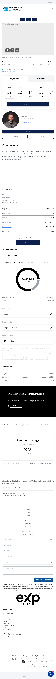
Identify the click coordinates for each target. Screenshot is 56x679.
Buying (28, 515)
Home (28, 509)
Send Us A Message (43, 580)
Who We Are (28, 526)
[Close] (51, 661)
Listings (28, 512)
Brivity (26, 674)
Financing (28, 520)
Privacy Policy (16, 676)
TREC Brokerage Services (28, 531)
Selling (28, 518)
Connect (28, 529)
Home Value (28, 523)
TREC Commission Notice (28, 534)
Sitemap (41, 676)
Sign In (48, 2)
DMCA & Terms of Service (29, 676)
